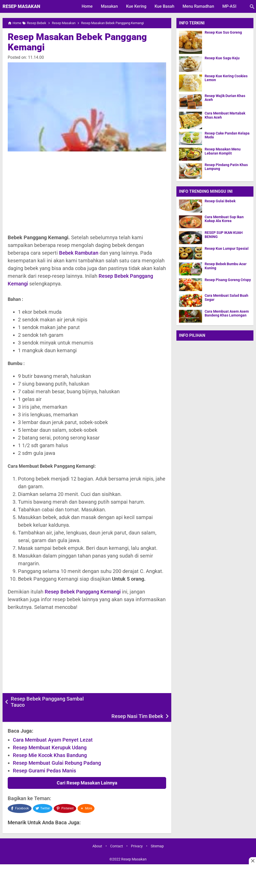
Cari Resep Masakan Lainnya (87, 771)
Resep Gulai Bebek (220, 201)
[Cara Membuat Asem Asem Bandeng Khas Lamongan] (190, 316)
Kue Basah (164, 6)
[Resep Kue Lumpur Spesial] (190, 253)
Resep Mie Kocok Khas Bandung (50, 744)
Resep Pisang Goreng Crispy (228, 280)
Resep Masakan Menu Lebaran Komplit (223, 151)
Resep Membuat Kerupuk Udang (50, 736)
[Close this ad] (252, 860)
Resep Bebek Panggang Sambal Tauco (47, 702)
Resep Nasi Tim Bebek (137, 699)
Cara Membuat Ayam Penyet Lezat (53, 728)
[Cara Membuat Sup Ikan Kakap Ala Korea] (190, 221)
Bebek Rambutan (78, 253)
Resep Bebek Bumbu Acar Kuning (225, 266)
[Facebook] (20, 796)
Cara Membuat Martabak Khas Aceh (225, 115)
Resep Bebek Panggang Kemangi (83, 592)
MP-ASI (229, 6)
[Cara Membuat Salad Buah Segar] (190, 300)
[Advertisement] (87, 192)
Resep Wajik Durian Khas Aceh (225, 98)
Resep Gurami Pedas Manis (44, 759)
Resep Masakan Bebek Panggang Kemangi (77, 42)
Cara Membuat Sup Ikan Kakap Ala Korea (224, 219)
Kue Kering (136, 6)
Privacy (137, 833)
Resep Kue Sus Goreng (223, 32)
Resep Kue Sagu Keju (222, 58)
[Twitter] (43, 796)
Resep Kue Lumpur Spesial (227, 249)
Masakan (109, 6)
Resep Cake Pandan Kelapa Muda (227, 135)
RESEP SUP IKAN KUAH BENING (224, 234)
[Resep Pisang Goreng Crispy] (190, 284)
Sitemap (157, 833)
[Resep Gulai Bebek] (190, 206)
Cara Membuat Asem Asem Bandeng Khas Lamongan (227, 313)
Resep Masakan (21, 6)
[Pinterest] (65, 796)
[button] (86, 796)
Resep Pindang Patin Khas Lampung (226, 167)
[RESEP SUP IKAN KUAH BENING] (190, 237)
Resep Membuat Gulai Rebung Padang (57, 752)
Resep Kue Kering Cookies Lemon (226, 78)
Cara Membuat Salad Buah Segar (226, 297)
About (97, 833)
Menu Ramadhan (198, 6)
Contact (116, 833)
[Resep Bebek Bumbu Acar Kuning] (190, 268)
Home (87, 6)
